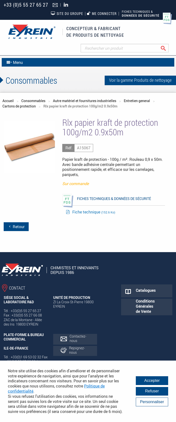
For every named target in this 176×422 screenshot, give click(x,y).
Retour (16, 226)
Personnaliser (152, 402)
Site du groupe (67, 13)
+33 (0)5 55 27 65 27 (26, 4)
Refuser (152, 391)
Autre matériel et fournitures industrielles (84, 100)
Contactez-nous (78, 338)
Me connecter (102, 13)
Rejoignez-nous (77, 350)
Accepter (152, 380)
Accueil (8, 100)
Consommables (33, 100)
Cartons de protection (19, 106)
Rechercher (167, 48)
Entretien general (137, 100)
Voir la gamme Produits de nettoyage (140, 80)
